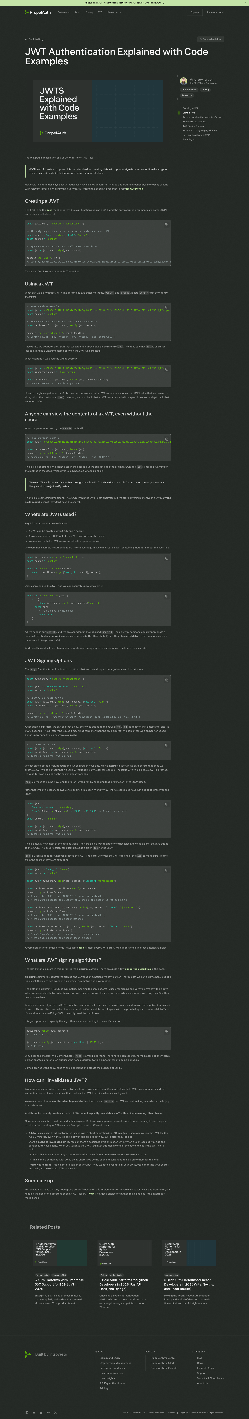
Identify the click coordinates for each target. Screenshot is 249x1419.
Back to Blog (34, 39)
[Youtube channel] (34, 1413)
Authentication (189, 90)
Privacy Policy (138, 1413)
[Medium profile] (48, 1413)
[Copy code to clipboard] (167, 225)
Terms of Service (156, 1413)
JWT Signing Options (51, 660)
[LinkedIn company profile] (27, 1413)
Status (125, 1413)
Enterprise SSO (59, 1275)
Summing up (41, 1181)
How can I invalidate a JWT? (58, 1080)
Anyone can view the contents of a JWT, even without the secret (89, 417)
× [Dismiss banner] (245, 2)
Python (104, 1275)
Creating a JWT (44, 201)
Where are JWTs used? (53, 514)
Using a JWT (41, 284)
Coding (205, 90)
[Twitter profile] (55, 1413)
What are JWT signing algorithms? (65, 960)
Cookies (171, 1413)
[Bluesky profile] (41, 1413)
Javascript (187, 95)
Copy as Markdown (210, 39)
